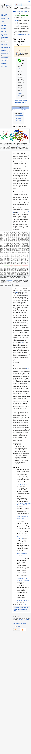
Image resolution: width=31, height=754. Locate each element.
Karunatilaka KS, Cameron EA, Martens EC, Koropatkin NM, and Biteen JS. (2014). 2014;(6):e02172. (23, 590)
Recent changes (4, 38)
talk (20, 50)
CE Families (3, 31)
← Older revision (21, 53)
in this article (23, 32)
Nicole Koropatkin (23, 100)
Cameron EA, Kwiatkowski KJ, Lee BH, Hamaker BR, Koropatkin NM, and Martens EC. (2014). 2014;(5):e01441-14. (23, 567)
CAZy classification (22, 34)
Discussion (18, 4)
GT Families (3, 35)
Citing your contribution (6, 51)
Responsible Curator (20, 102)
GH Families (3, 28)
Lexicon (3, 27)
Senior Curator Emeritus (20, 9)
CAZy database (9, 280)
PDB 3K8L (15, 146)
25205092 (24, 580)
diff (17, 53)
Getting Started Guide (5, 43)
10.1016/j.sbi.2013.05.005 (24, 503)
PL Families (3, 30)
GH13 (24, 279)
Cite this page (4, 66)
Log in (29, 1)
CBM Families (4, 34)
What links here (4, 57)
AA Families (3, 32)
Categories (16, 607)
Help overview (4, 44)
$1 (17, 52)
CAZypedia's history (5, 16)
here (18, 32)
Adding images (4, 48)
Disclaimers (23, 623)
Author (16, 100)
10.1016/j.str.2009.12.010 (24, 483)
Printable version (4, 62)
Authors (19, 19)
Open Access (20, 619)
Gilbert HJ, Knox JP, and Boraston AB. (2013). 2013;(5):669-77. (23, 495)
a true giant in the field (22, 11)
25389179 (24, 600)
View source (16, 7)
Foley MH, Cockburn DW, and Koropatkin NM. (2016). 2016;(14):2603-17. (23, 528)
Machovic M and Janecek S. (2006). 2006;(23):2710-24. (23, 512)
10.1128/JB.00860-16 (23, 552)
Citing (2, 21)
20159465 (22, 484)
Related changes (4, 59)
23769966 (22, 504)
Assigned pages (4, 37)
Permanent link (4, 63)
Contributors (3, 19)
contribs (23, 50)
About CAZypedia (16, 623)
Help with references (5, 47)
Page (14, 4)
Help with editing (4, 46)
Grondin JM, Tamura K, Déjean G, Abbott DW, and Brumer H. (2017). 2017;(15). (23, 545)
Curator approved (24, 607)
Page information (4, 64)
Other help (3, 50)
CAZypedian (18, 25)
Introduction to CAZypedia (4, 15)
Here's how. (24, 25)
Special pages (4, 60)
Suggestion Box (4, 53)
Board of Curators (5, 18)
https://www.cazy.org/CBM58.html (19, 109)
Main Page (3, 25)
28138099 (22, 553)
